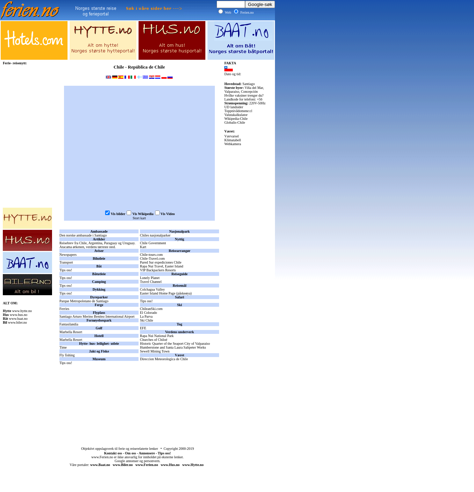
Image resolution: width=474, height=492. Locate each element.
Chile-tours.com (151, 255)
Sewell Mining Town (154, 351)
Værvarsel (231, 136)
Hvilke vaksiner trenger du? (243, 95)
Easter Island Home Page (157, 293)
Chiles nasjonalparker (155, 235)
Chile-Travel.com (152, 258)
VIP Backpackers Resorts (158, 270)
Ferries (64, 309)
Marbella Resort (70, 332)
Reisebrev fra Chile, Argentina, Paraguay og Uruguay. (97, 243)
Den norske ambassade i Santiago (83, 235)
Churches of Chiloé (153, 340)
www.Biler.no (123, 465)
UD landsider (233, 107)
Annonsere (147, 453)
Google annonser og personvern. (137, 461)
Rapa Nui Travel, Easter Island (161, 266)
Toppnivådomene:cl (238, 111)
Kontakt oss (113, 453)
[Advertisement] (139, 389)
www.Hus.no (170, 465)
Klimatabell (232, 140)
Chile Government (153, 243)
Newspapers (68, 255)
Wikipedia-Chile (236, 119)
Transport (66, 262)
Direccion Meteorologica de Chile (164, 359)
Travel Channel (151, 282)
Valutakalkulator (236, 115)
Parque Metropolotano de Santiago (83, 301)
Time (63, 347)
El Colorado (148, 313)
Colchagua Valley (152, 289)
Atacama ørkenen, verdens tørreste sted (87, 247)
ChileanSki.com (151, 309)
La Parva (146, 316)
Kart (143, 247)
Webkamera (232, 144)
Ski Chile (146, 320)
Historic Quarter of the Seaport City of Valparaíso (175, 343)
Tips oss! (65, 270)
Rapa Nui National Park (157, 336)
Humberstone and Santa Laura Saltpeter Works (173, 347)
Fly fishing (67, 355)
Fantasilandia (68, 324)
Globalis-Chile (234, 122)
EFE (143, 328)
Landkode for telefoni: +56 (243, 99)
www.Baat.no (100, 465)
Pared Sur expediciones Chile (160, 262)
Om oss (130, 453)
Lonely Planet (150, 278)
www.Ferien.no (102, 457)
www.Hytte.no (193, 465)
